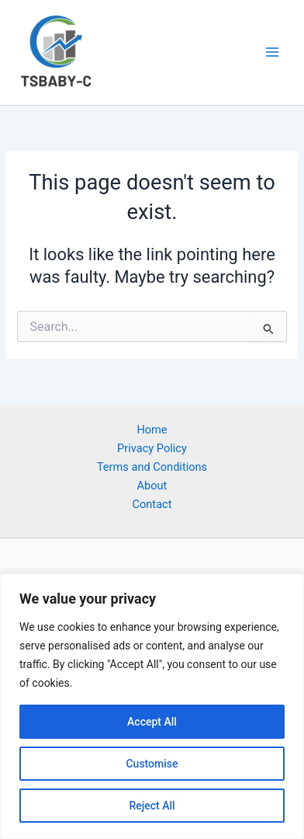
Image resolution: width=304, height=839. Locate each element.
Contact (152, 504)
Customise (152, 763)
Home (151, 430)
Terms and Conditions (152, 467)
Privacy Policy (152, 448)
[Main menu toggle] (272, 52)
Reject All (151, 805)
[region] (152, 706)
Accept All (152, 721)
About (152, 486)
